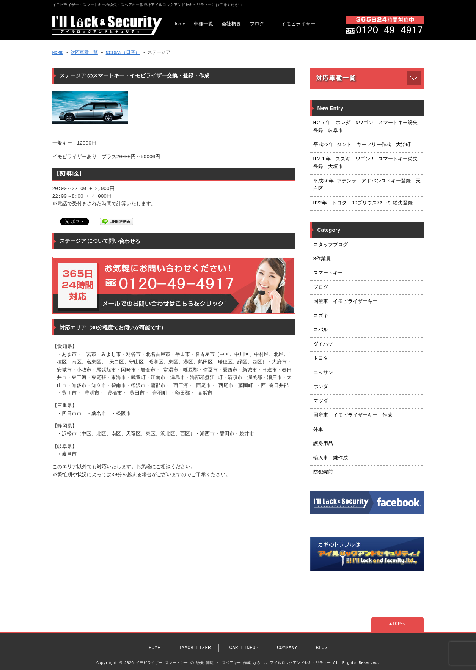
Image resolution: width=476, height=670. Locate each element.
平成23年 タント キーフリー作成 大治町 (362, 145)
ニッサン (323, 373)
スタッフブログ (330, 245)
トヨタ (320, 358)
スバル (320, 330)
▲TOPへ (397, 624)
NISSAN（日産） (123, 52)
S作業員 (322, 259)
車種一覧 (203, 24)
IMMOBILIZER (195, 648)
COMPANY (287, 648)
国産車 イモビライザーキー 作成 (352, 415)
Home (179, 24)
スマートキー (328, 273)
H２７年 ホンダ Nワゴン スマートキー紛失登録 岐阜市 (365, 127)
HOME (57, 52)
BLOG (321, 648)
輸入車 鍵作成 (330, 458)
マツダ (320, 401)
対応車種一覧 (84, 52)
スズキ (320, 316)
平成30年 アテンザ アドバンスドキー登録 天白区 (367, 185)
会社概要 (231, 24)
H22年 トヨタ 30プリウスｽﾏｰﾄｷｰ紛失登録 (363, 203)
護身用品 (323, 443)
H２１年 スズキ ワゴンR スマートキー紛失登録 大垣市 (365, 163)
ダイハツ (323, 344)
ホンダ (320, 387)
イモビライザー (298, 24)
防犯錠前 (323, 472)
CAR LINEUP (243, 648)
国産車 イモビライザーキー (345, 301)
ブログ (257, 24)
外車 (318, 429)
